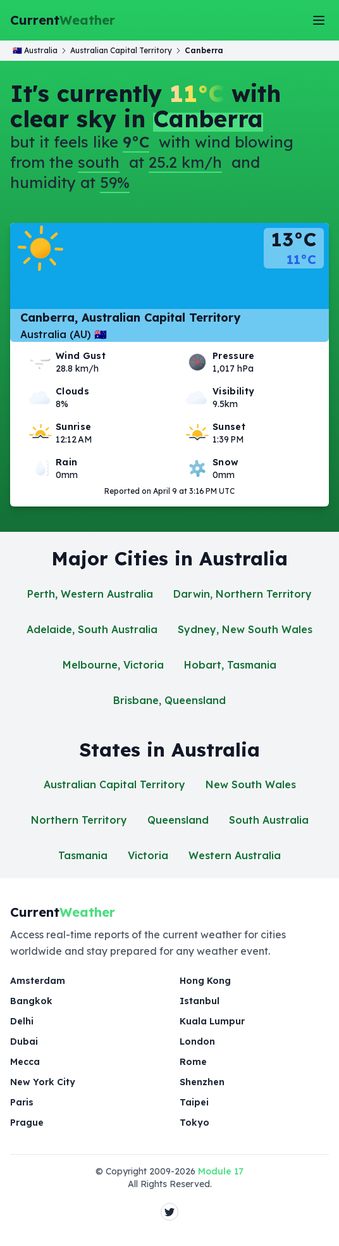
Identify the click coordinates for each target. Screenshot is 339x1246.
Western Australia (234, 855)
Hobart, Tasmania (230, 664)
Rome (193, 1061)
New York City (42, 1082)
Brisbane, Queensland (169, 700)
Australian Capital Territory (114, 784)
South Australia (269, 820)
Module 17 (220, 1171)
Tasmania (83, 855)
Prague (27, 1122)
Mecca (25, 1061)
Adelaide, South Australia (92, 629)
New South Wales (251, 784)
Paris (22, 1102)
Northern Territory (79, 820)
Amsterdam (37, 980)
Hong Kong (205, 980)
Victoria (148, 855)
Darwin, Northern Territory (242, 594)
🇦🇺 (35, 50)
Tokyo (194, 1122)
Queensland (178, 820)
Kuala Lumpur (212, 1021)
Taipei (194, 1102)
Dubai (24, 1041)
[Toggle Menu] (319, 20)
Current (62, 20)
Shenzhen (202, 1082)
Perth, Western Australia (90, 594)
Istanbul (199, 1001)
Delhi (22, 1021)
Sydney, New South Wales (245, 629)
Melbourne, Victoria (113, 664)
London (197, 1041)
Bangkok (31, 1001)
